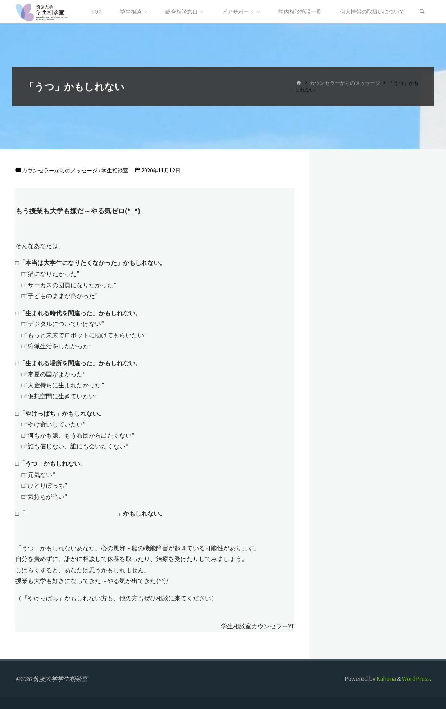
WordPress (416, 679)
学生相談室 (114, 170)
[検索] (422, 11)
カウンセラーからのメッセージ (345, 83)
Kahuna (386, 679)
